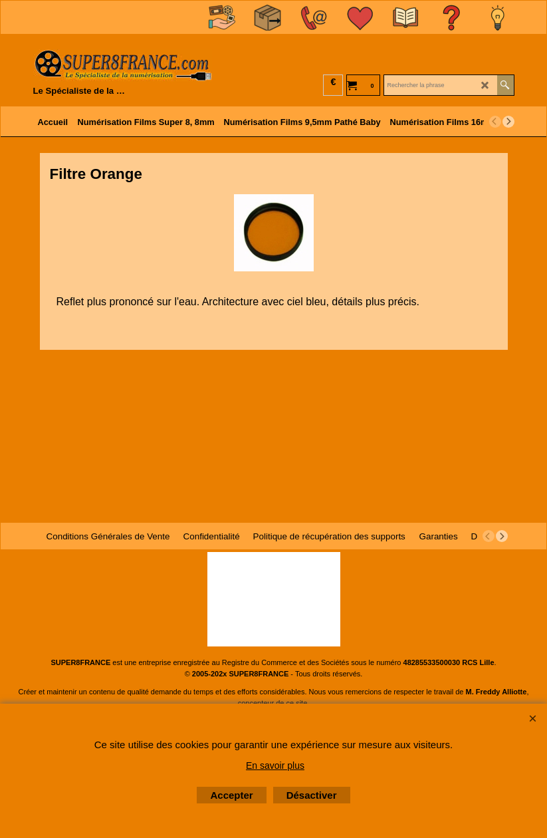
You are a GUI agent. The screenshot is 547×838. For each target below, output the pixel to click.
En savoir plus (275, 765)
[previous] (495, 122)
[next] (508, 122)
